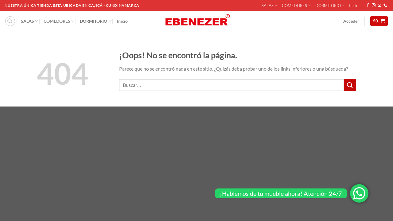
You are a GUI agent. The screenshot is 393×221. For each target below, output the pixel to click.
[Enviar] (350, 85)
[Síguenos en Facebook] (368, 5)
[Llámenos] (385, 5)
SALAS (270, 5)
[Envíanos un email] (379, 5)
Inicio (353, 5)
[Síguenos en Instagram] (373, 5)
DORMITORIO (330, 5)
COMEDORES (296, 5)
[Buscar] (10, 21)
